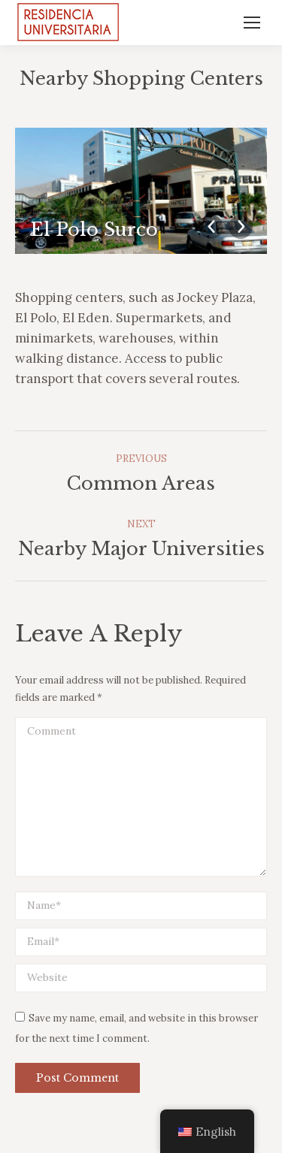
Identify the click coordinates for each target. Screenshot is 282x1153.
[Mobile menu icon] (252, 23)
